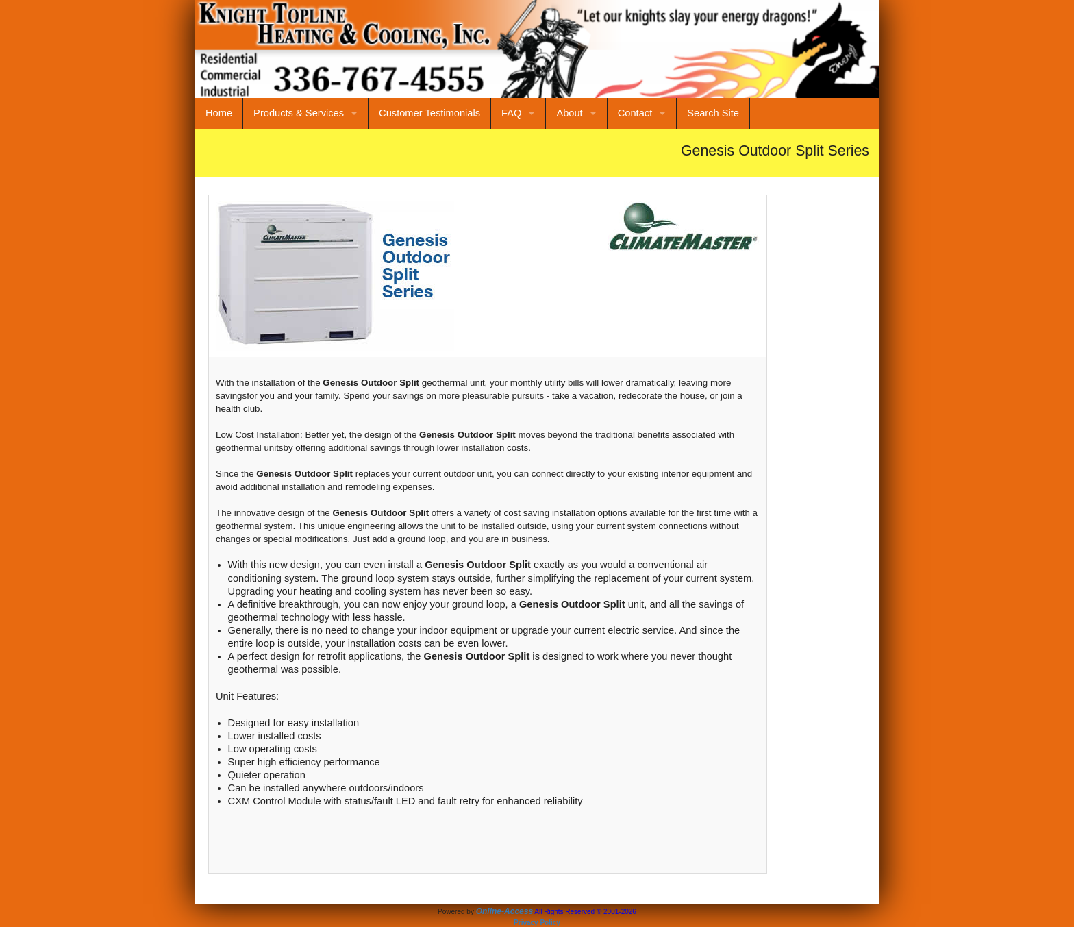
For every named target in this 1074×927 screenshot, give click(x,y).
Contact (635, 113)
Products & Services (298, 113)
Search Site (713, 113)
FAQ (511, 113)
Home (218, 113)
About (569, 113)
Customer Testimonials (429, 113)
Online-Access (504, 911)
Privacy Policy (537, 922)
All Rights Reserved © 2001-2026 (585, 911)
